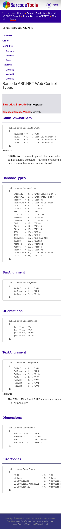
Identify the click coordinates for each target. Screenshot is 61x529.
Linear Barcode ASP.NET (36, 16)
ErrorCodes (11, 459)
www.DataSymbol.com (25, 521)
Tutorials (7, 64)
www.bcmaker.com (45, 521)
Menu (53, 5)
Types (8, 60)
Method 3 (10, 79)
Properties (10, 51)
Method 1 (10, 70)
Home (20, 13)
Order (5, 40)
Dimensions (12, 417)
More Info (7, 46)
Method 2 (10, 74)
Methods (10, 56)
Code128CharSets (17, 118)
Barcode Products (36, 13)
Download (7, 35)
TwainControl (42, 524)
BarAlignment (13, 272)
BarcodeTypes (14, 178)
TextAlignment (14, 352)
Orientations (12, 311)
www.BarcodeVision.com (24, 524)
